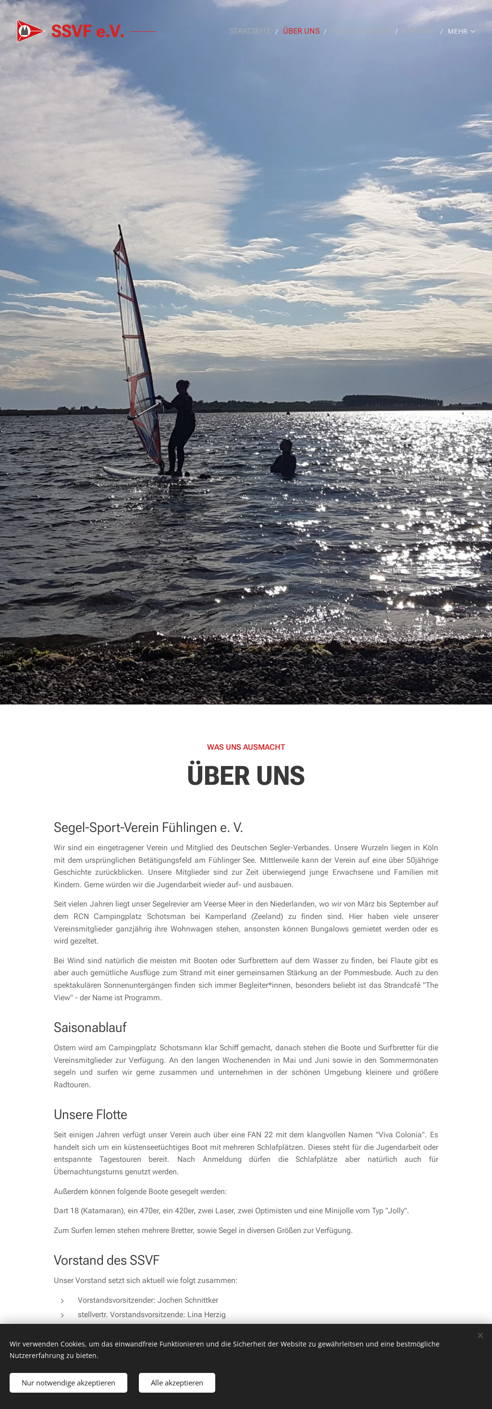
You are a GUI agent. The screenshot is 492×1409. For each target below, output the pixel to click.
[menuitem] (261, 31)
